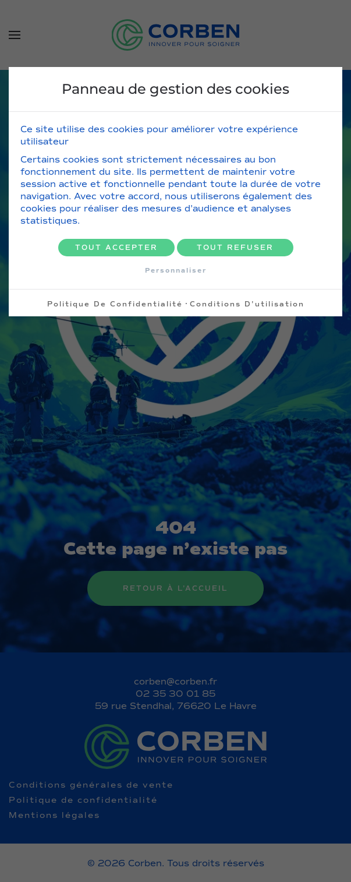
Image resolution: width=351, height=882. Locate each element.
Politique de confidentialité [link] (115, 304)
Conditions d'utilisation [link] (247, 304)
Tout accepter (116, 248)
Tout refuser (235, 248)
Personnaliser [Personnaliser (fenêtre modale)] (176, 270)
